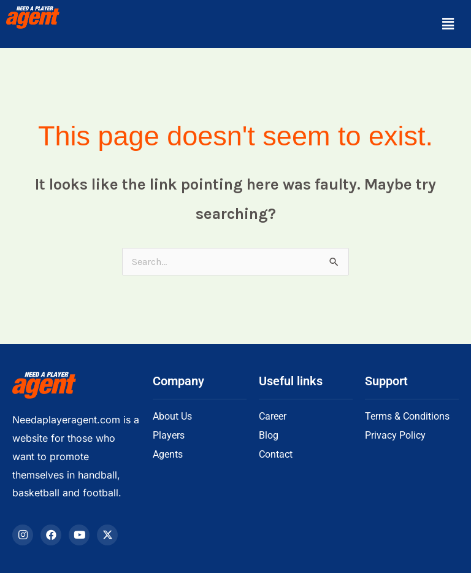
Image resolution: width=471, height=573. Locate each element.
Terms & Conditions (407, 416)
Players (169, 435)
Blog (268, 435)
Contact (276, 454)
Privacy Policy (395, 435)
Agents (168, 454)
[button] (448, 24)
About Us (172, 416)
